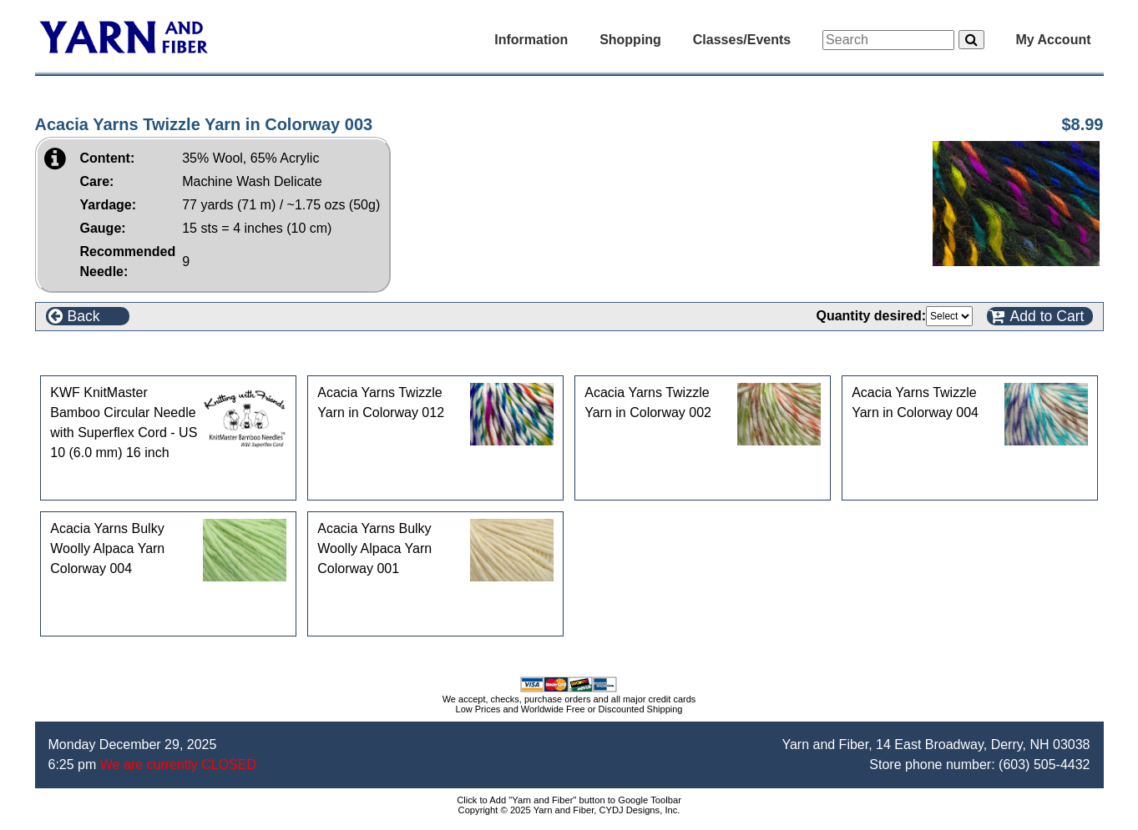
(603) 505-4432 (1044, 764)
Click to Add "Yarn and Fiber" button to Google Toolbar (569, 800)
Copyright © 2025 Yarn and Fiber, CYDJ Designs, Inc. (569, 810)
